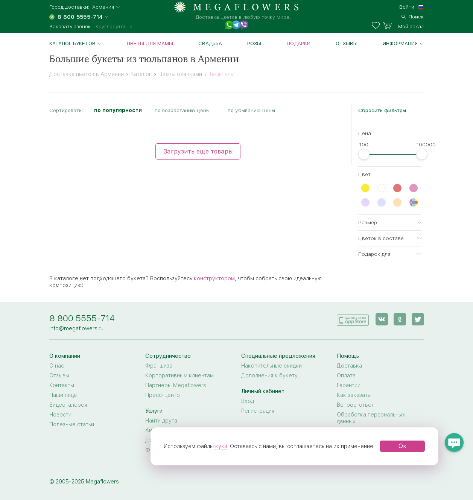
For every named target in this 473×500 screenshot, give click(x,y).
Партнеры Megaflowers (175, 385)
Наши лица (63, 395)
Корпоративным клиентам (179, 375)
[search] (413, 16)
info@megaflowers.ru (76, 328)
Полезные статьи (71, 424)
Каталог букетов (72, 43)
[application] (353, 319)
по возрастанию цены (182, 110)
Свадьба (210, 43)
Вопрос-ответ (355, 404)
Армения (103, 7)
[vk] (381, 319)
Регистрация (257, 410)
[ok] (399, 319)
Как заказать (353, 395)
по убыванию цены (251, 110)
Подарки (298, 43)
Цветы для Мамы (150, 43)
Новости (60, 414)
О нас (56, 365)
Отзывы (346, 43)
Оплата (346, 375)
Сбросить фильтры (382, 110)
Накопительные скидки (271, 365)
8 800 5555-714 (82, 318)
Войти (406, 7)
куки (221, 446)
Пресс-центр (162, 395)
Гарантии (348, 385)
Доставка (349, 365)
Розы (254, 43)
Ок (402, 446)
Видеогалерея (68, 404)
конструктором (214, 278)
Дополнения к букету (269, 375)
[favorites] (377, 26)
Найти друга (161, 420)
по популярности (118, 110)
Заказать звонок (70, 26)
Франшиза (158, 365)
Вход (247, 401)
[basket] (403, 26)
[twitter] (417, 319)
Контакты (61, 385)
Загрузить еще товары (198, 151)
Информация (400, 43)
